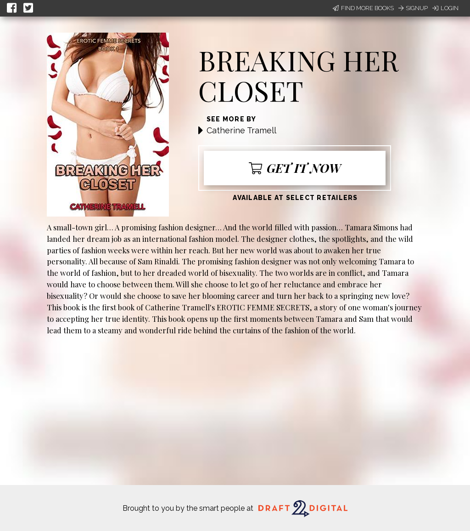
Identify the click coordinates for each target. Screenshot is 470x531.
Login (445, 8)
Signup (413, 8)
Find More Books (363, 8)
